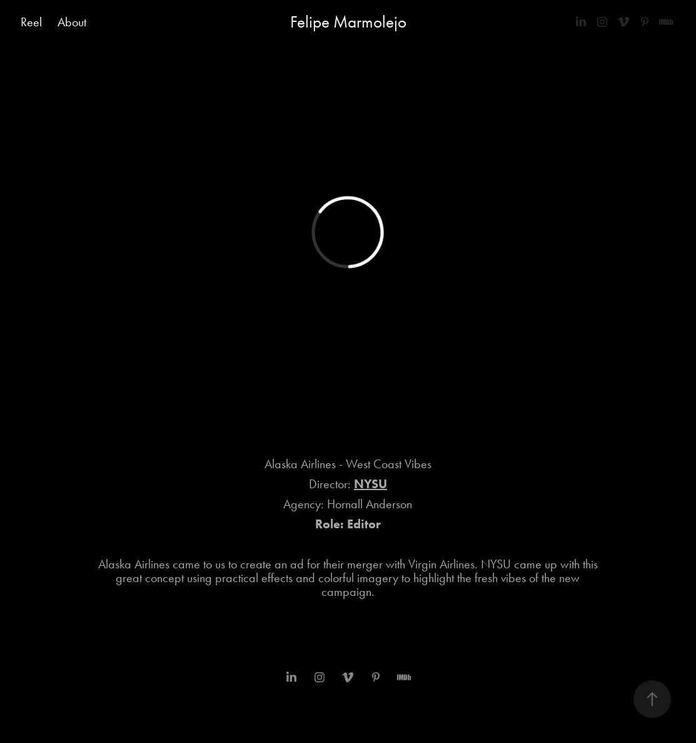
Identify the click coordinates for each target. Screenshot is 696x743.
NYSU (370, 483)
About (72, 21)
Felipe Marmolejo (348, 22)
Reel (31, 21)
